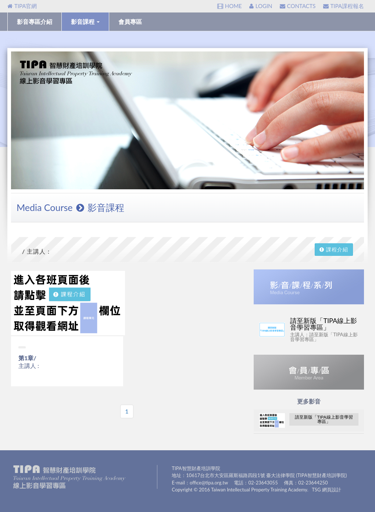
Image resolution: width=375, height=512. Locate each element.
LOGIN (260, 6)
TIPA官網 (22, 6)
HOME (229, 6)
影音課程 (85, 21)
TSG (316, 490)
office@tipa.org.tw (209, 483)
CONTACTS (298, 6)
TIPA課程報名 (343, 6)
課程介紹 (333, 249)
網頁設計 (331, 490)
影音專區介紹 (34, 21)
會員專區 (130, 21)
